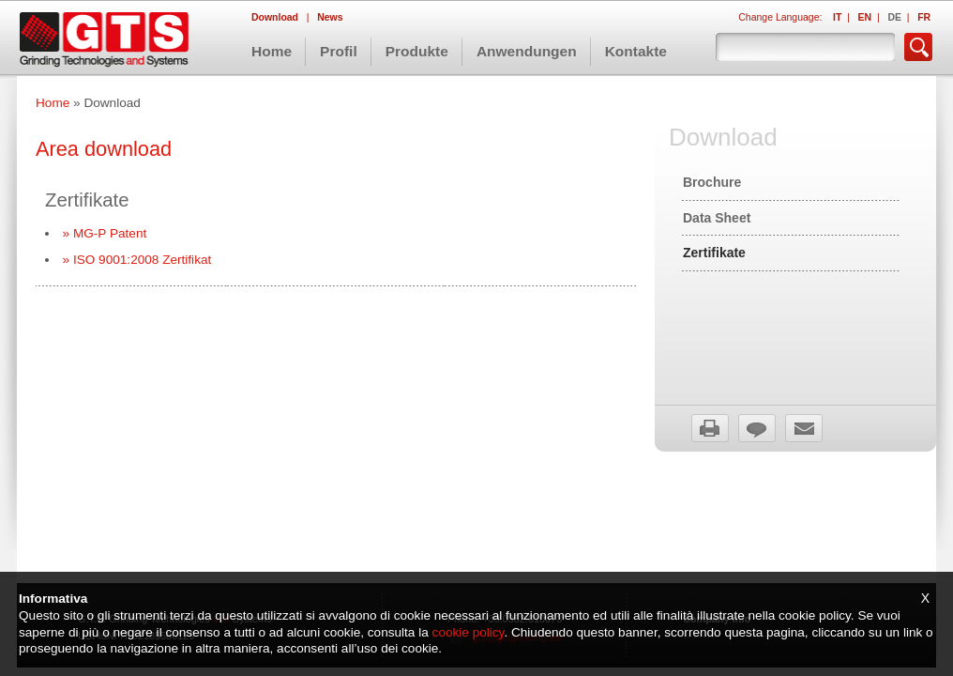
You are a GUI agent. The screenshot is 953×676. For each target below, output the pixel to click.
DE (894, 17)
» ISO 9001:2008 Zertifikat (137, 260)
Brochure (712, 182)
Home (271, 51)
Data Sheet (716, 217)
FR (923, 17)
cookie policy (468, 632)
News (329, 17)
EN (865, 17)
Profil (338, 51)
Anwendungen (526, 51)
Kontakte (636, 51)
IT (837, 17)
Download (276, 17)
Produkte (417, 51)
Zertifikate (714, 252)
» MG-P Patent (105, 233)
